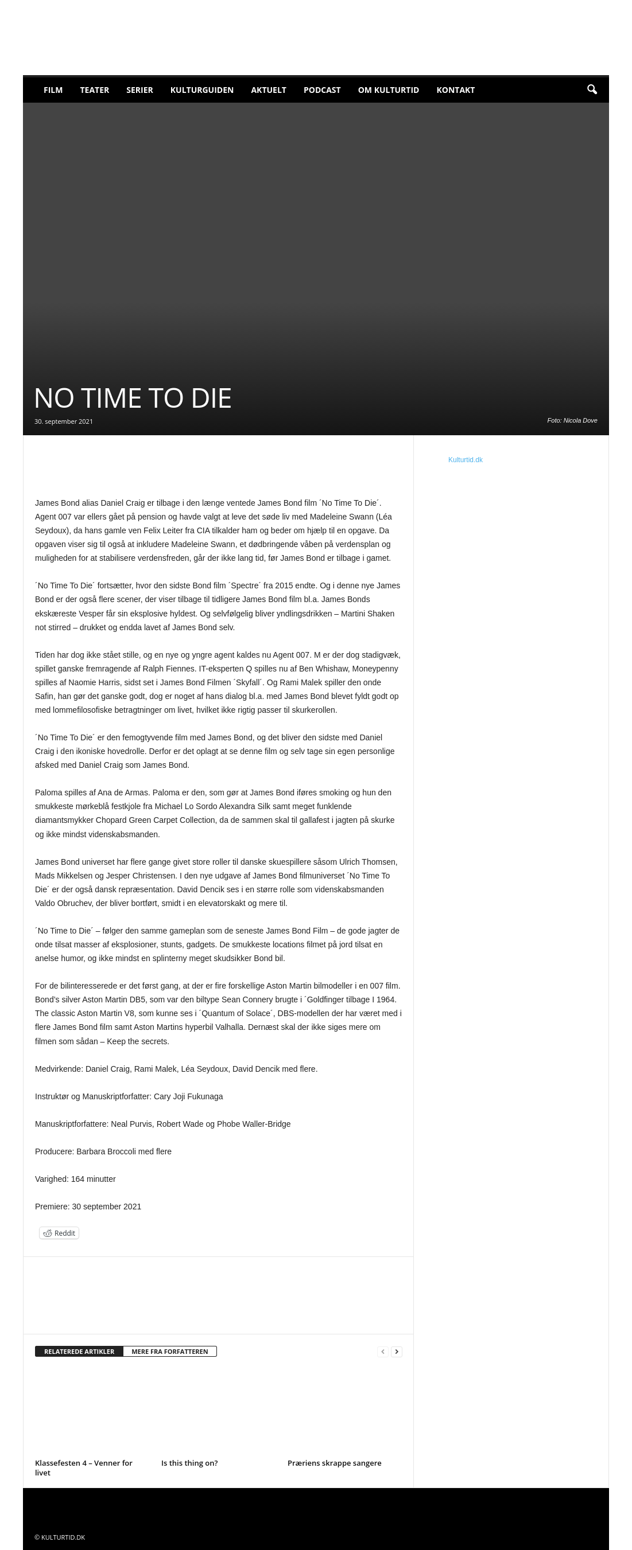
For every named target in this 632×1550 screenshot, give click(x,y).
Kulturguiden (202, 89)
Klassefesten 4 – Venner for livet (84, 1468)
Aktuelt (268, 89)
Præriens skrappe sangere (335, 1463)
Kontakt (455, 89)
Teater (94, 89)
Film (53, 89)
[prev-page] (383, 1352)
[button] (591, 90)
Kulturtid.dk (465, 460)
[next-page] (396, 1352)
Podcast (322, 89)
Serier (139, 89)
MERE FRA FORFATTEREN (169, 1351)
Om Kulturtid (389, 89)
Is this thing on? (189, 1463)
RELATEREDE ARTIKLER (79, 1351)
